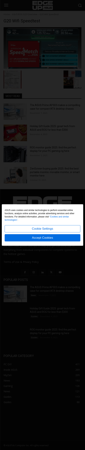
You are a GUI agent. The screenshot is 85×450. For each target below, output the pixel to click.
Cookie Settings (42, 228)
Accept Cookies (42, 237)
